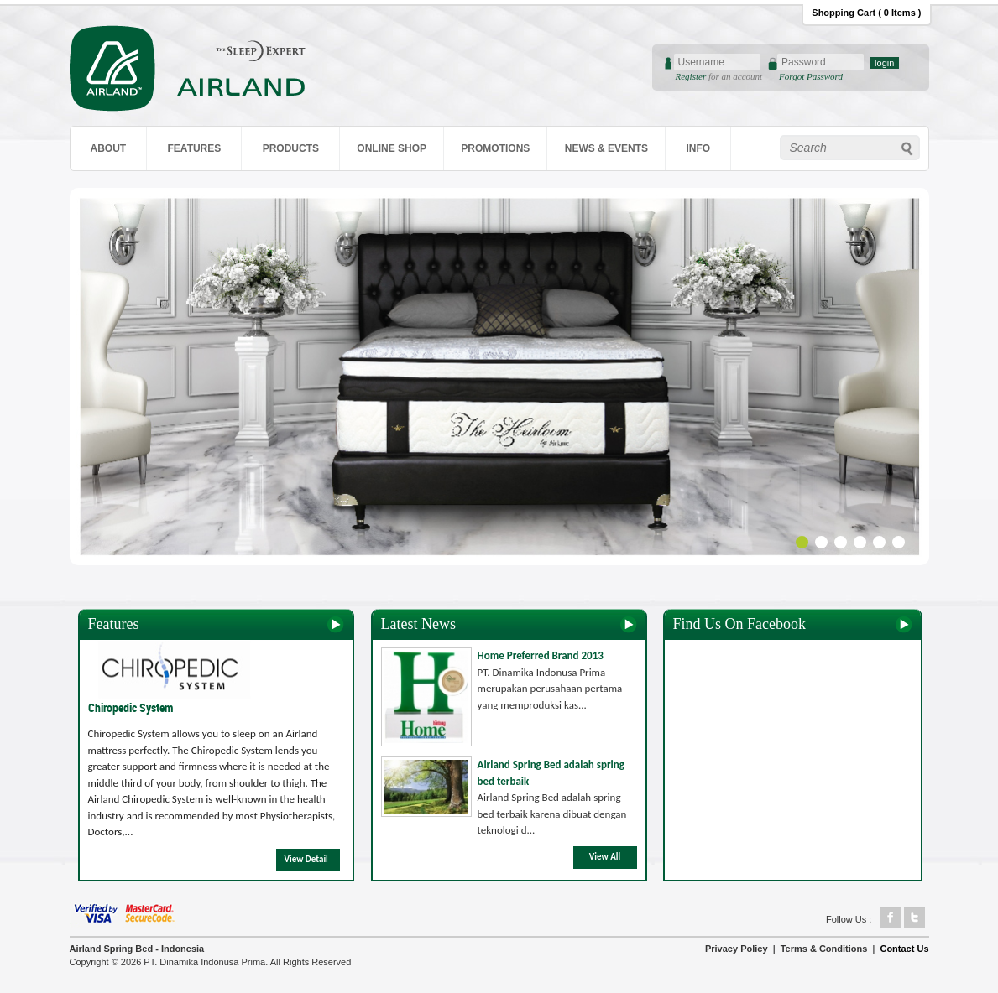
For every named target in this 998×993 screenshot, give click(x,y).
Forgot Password (811, 76)
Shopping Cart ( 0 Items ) (866, 13)
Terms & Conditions (824, 949)
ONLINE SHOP (391, 148)
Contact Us (904, 949)
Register (692, 76)
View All (604, 856)
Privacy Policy (736, 949)
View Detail (306, 859)
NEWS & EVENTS (606, 148)
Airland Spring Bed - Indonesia (137, 949)
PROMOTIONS (495, 148)
